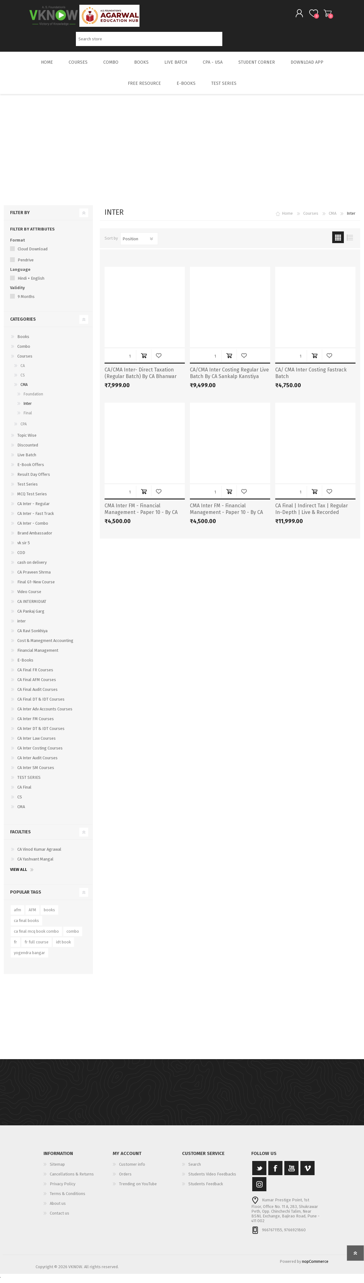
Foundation (33, 398)
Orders (125, 1178)
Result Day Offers (33, 478)
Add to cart (143, 360)
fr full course (36, 946)
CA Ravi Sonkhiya (32, 635)
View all (18, 874)
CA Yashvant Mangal (35, 863)
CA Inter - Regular (33, 508)
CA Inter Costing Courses (40, 752)
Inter (27, 408)
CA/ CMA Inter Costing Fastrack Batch (311, 377)
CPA (23, 428)
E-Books (25, 664)
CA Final (24, 791)
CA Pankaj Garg (30, 615)
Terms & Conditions (67, 1198)
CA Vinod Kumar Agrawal (39, 853)
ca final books (26, 925)
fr (15, 946)
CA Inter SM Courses (35, 772)
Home (287, 217)
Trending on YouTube (138, 1188)
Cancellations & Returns (72, 1178)
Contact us (59, 1217)
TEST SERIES (29, 781)
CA (22, 370)
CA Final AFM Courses (36, 684)
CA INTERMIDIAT (31, 606)
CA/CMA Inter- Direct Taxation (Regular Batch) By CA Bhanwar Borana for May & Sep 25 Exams (141, 380)
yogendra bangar (29, 957)
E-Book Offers (30, 469)
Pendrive (26, 264)
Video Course (29, 596)
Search (229, 41)
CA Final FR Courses (35, 674)
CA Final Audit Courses (37, 693)
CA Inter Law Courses (36, 742)
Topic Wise (27, 439)
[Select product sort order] (139, 243)
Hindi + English (31, 282)
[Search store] (149, 41)
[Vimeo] (307, 1172)
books (49, 914)
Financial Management (37, 654)
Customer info (132, 1168)
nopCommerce (315, 1265)
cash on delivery (32, 566)
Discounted (27, 449)
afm (17, 914)
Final (28, 417)
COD (21, 557)
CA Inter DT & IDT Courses (41, 733)
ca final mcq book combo (36, 935)
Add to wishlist (158, 360)
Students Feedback (205, 1188)
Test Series (27, 488)
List (349, 242)
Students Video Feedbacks (212, 1178)
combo (72, 935)
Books (23, 341)
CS (22, 379)
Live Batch (26, 459)
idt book (63, 946)
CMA (24, 389)
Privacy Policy (62, 1188)
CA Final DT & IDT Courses (41, 703)
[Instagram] (259, 1188)
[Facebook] (275, 1172)
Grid (338, 242)
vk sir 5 (23, 547)
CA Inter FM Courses (35, 723)
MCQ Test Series (32, 498)
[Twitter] (259, 1172)
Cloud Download (33, 253)
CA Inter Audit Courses (37, 762)
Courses (24, 360)
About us (58, 1207)
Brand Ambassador (34, 537)
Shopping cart (321, 15)
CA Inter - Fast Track (35, 518)
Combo (23, 350)
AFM (32, 914)
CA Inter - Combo (32, 527)
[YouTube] (291, 1172)
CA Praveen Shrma (34, 576)
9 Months (26, 301)
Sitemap (57, 1168)
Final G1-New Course (36, 586)
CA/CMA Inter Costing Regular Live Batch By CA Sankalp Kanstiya (229, 377)
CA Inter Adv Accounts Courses (44, 713)
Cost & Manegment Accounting (45, 645)
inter (21, 625)
